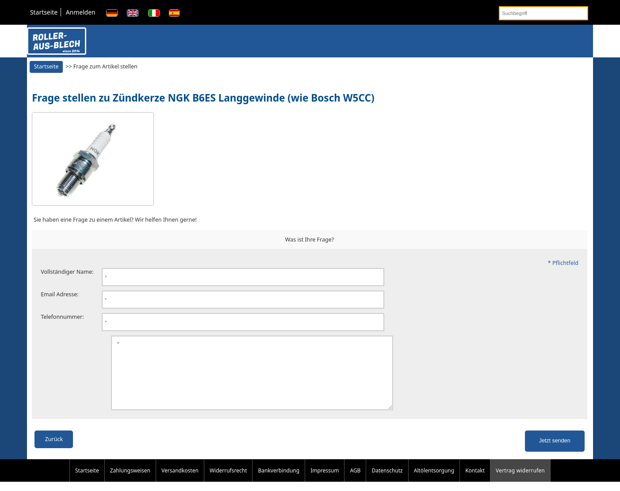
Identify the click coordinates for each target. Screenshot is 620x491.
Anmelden (81, 12)
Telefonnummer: (62, 317)
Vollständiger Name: (67, 272)
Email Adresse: (59, 294)
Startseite (43, 12)
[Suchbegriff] (543, 13)
